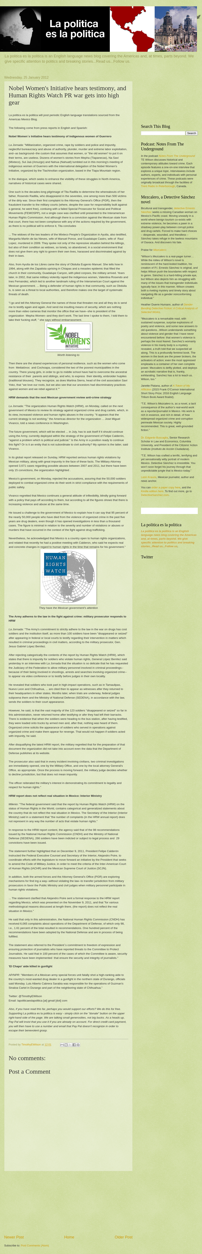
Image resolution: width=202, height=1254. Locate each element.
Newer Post (14, 1237)
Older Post (124, 1237)
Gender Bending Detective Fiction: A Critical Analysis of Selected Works (169, 308)
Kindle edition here (152, 491)
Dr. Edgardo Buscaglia (154, 437)
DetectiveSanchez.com (155, 495)
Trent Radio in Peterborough (158, 186)
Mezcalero (159, 249)
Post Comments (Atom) (35, 1245)
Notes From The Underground (177, 155)
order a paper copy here (166, 487)
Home (69, 1237)
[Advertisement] (68, 1203)
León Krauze (148, 477)
